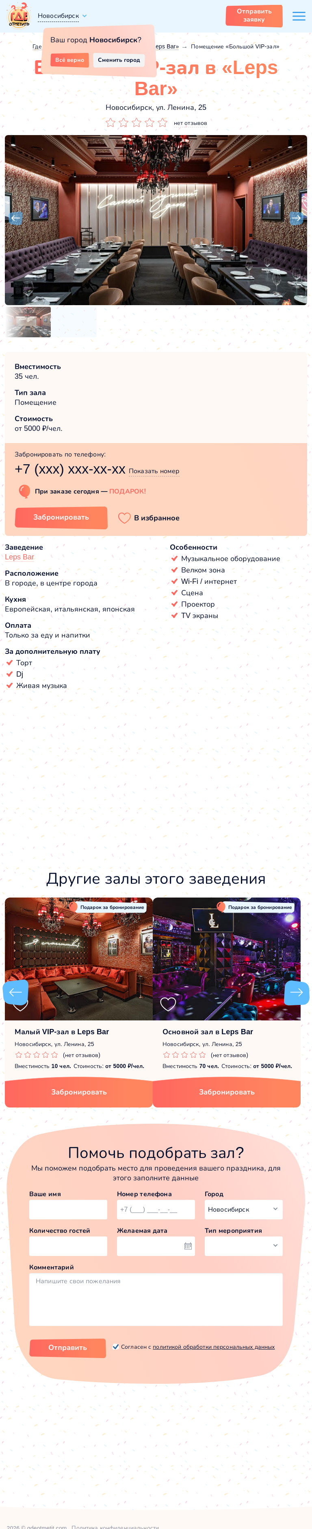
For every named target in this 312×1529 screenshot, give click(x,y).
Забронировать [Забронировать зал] (61, 517)
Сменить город (119, 60)
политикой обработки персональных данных (214, 1346)
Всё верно (69, 60)
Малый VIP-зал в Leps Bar (62, 1032)
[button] (15, 218)
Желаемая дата (142, 1230)
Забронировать (79, 1092)
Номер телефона (144, 1193)
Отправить (67, 1347)
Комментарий (51, 1267)
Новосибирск (58, 15)
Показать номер (154, 470)
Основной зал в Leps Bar (207, 1032)
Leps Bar (19, 557)
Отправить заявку (254, 15)
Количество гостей (59, 1230)
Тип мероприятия (233, 1230)
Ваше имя (45, 1193)
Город (214, 1193)
